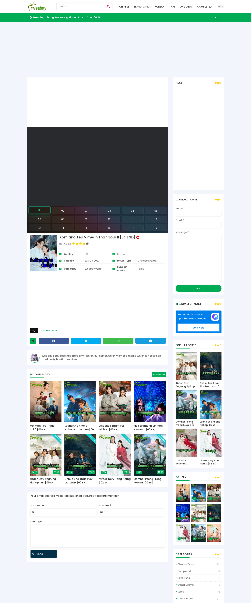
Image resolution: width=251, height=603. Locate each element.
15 (86, 227)
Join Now (198, 327)
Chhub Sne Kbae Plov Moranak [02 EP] (78, 480)
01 (39, 210)
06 (155, 210)
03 (86, 210)
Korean (159, 6)
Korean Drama (186, 598)
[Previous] (215, 17)
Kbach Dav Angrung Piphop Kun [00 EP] (43, 480)
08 (62, 219)
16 (109, 227)
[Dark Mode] (220, 6)
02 (62, 210)
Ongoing (186, 6)
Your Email (105, 505)
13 (39, 227)
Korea (181, 591)
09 (86, 219)
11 (132, 219)
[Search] (81, 6)
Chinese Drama (49, 330)
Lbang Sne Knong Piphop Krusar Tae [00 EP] (73, 17)
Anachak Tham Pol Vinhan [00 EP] (111, 427)
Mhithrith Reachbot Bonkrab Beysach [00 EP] (186, 462)
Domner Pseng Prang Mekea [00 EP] (147, 480)
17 (132, 227)
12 (156, 219)
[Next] (219, 17)
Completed (204, 6)
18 (156, 227)
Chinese (124, 6)
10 (109, 219)
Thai (172, 6)
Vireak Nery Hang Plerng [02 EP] (115, 480)
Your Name (37, 505)
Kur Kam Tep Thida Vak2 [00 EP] (42, 427)
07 (39, 219)
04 (109, 210)
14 (62, 227)
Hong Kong (142, 6)
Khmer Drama (186, 584)
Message (36, 521)
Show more (159, 374)
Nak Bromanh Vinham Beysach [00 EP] (148, 427)
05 (132, 210)
